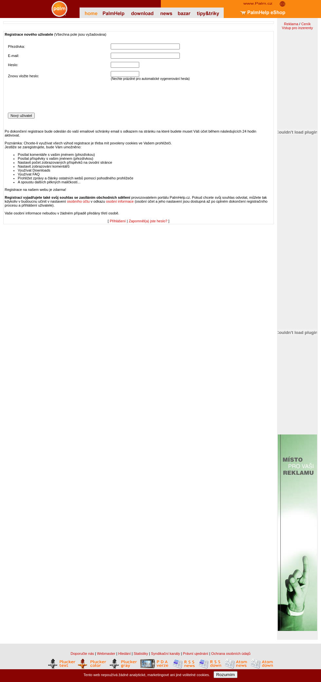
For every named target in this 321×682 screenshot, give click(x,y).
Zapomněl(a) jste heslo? (148, 221)
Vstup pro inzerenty (297, 28)
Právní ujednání (195, 653)
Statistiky (141, 653)
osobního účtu (78, 201)
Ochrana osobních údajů (231, 653)
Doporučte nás (82, 653)
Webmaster (106, 653)
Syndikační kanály (165, 653)
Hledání (124, 653)
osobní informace (120, 201)
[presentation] (57, 96)
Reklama (291, 24)
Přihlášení (118, 221)
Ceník (306, 24)
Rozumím (225, 674)
